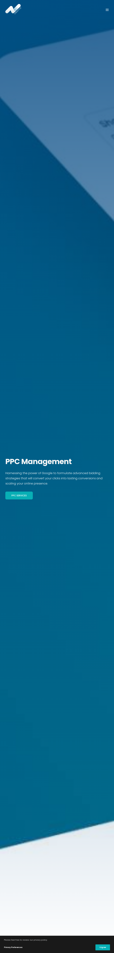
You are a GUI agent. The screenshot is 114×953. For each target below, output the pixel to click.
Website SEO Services (19, 885)
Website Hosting (16, 894)
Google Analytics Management (27, 880)
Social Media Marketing (21, 870)
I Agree (102, 947)
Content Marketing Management (28, 865)
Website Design (15, 889)
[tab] (57, 474)
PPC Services (19, 75)
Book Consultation (78, 268)
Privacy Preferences (13, 947)
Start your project (57, 799)
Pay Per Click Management (24, 860)
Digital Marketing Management (27, 855)
